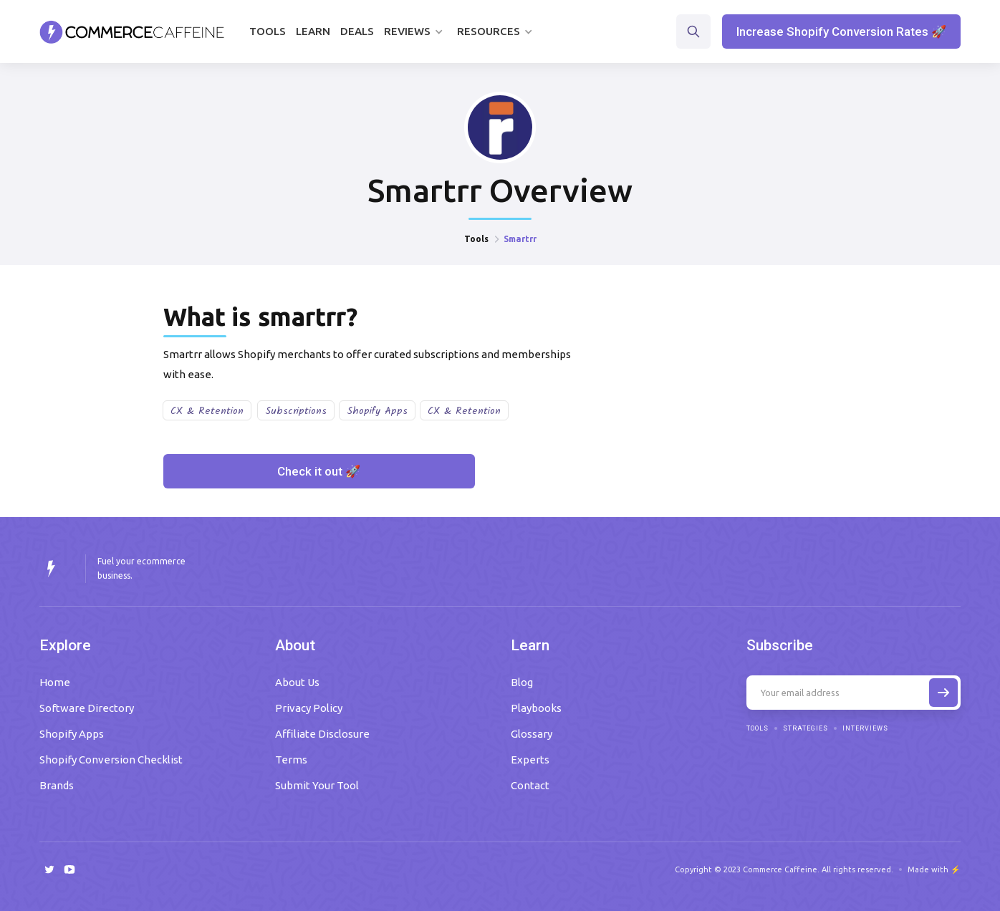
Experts (530, 759)
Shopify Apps (377, 411)
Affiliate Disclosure (322, 734)
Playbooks (536, 708)
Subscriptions (296, 411)
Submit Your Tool (317, 785)
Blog (522, 682)
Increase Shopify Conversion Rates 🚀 (841, 31)
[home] (132, 31)
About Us (297, 682)
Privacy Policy (308, 708)
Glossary (531, 734)
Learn (313, 31)
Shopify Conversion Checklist (111, 759)
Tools (267, 31)
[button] (415, 31)
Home (54, 682)
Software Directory (86, 708)
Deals (357, 31)
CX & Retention (207, 411)
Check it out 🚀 (318, 471)
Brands (56, 785)
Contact (530, 785)
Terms (291, 759)
